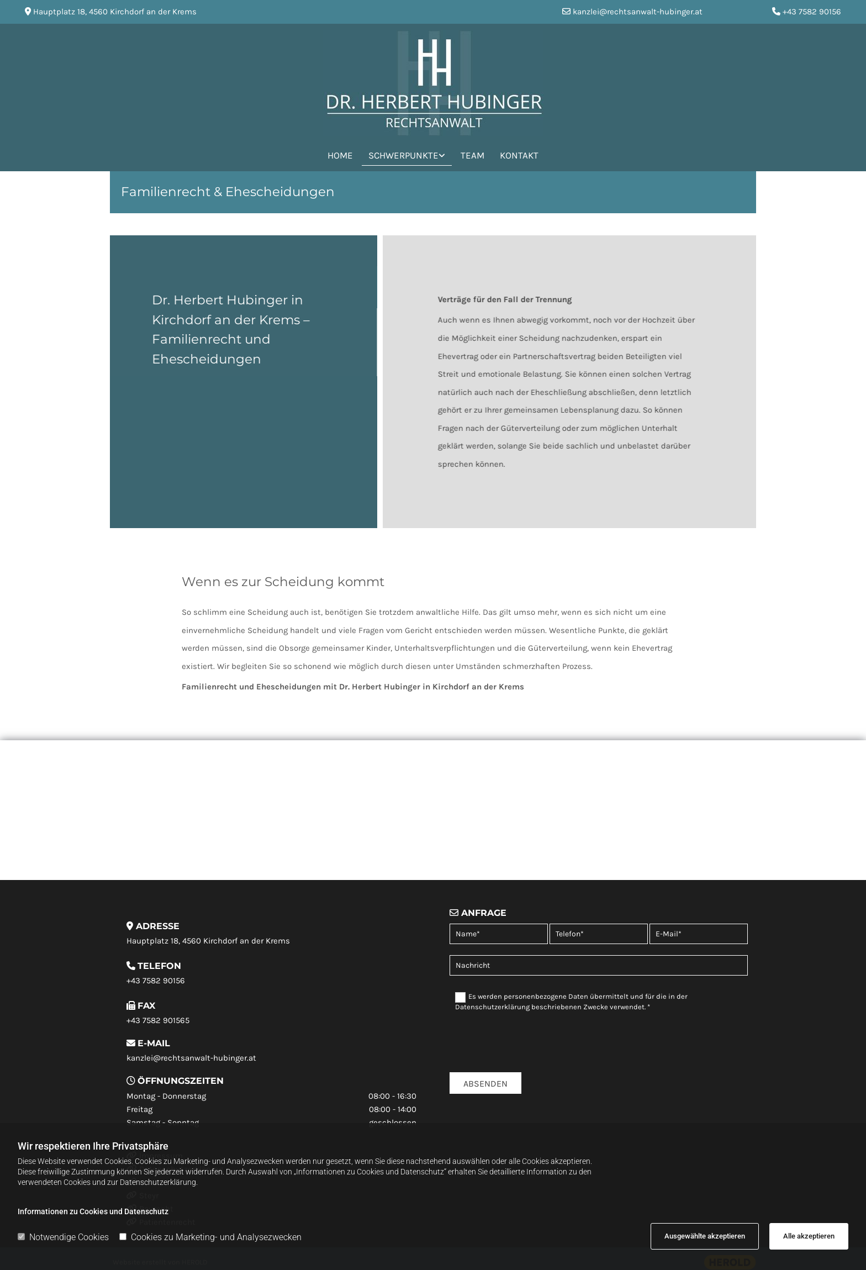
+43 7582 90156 (812, 12)
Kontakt (519, 155)
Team (472, 155)
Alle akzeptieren (809, 1236)
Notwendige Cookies (63, 1237)
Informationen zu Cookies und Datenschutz (93, 1211)
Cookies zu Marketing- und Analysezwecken (210, 1237)
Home (340, 155)
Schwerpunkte (403, 155)
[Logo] (433, 83)
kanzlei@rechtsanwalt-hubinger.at (638, 12)
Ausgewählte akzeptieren (704, 1236)
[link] (407, 154)
